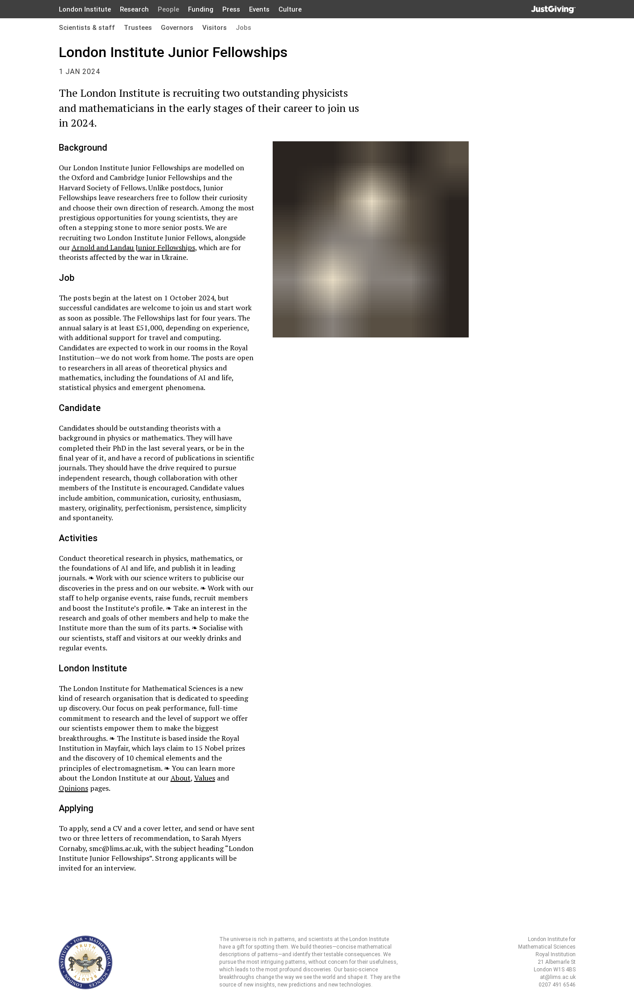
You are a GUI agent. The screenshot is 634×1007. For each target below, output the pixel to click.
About (181, 778)
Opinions (73, 788)
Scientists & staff (87, 28)
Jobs (243, 28)
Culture (290, 9)
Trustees (138, 28)
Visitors (214, 28)
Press (231, 9)
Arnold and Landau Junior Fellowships (133, 247)
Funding (200, 9)
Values (204, 778)
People (168, 9)
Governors (177, 28)
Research (134, 9)
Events (259, 9)
